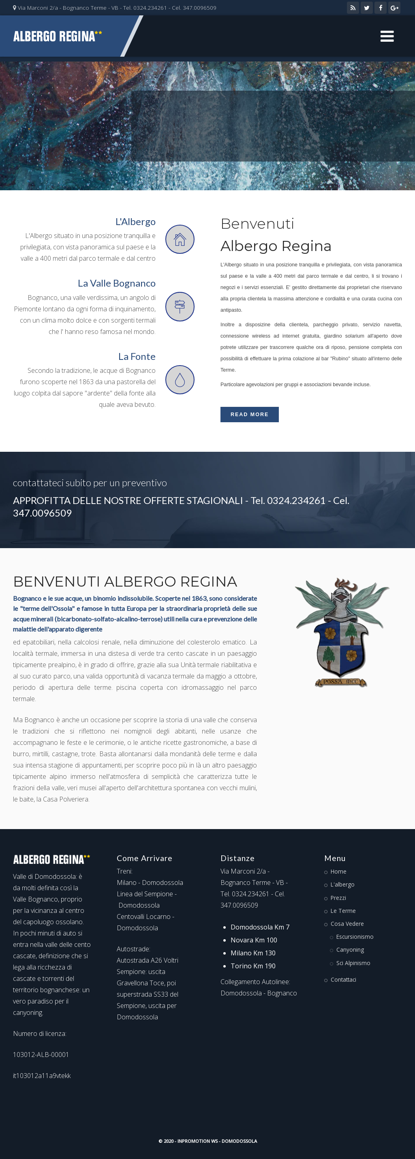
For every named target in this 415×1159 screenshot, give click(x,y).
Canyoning (350, 949)
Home (339, 871)
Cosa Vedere (347, 923)
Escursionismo (355, 936)
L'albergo (343, 884)
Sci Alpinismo (353, 963)
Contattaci (343, 979)
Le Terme (343, 910)
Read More (250, 414)
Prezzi (338, 898)
